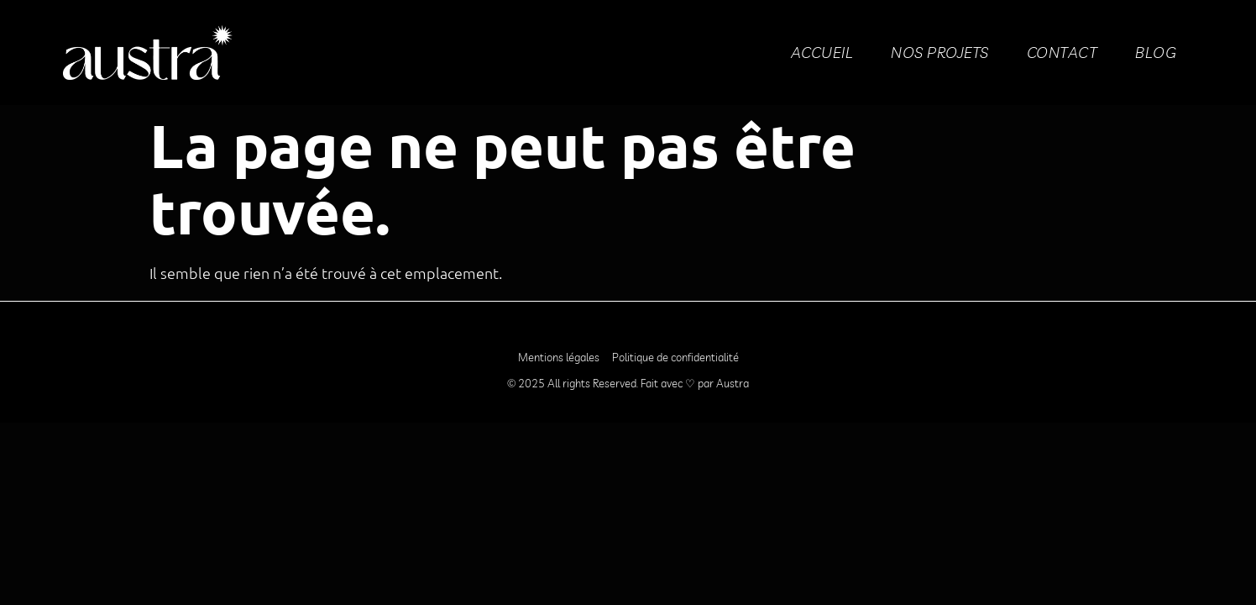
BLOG (1155, 52)
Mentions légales (558, 357)
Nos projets (940, 52)
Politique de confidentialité (675, 357)
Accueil (822, 52)
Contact (1062, 52)
